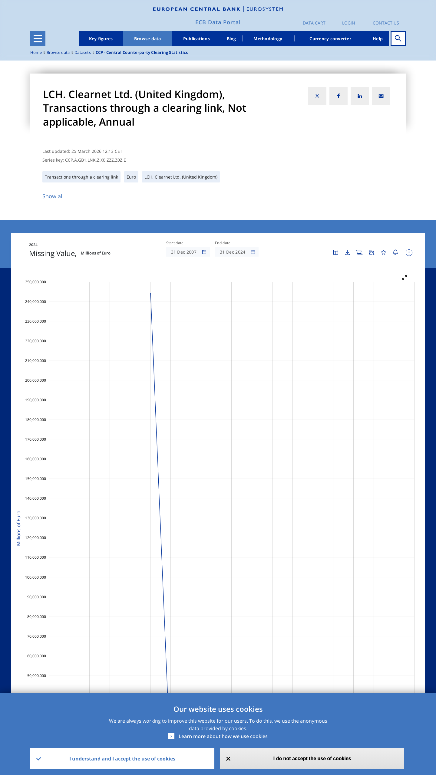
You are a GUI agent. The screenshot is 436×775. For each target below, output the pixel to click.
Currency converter (330, 38)
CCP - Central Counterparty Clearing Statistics (142, 52)
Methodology (267, 38)
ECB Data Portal (218, 22)
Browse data (147, 38)
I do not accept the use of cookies (312, 758)
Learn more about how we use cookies (223, 736)
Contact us (386, 23)
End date (223, 243)
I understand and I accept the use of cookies (122, 758)
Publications (196, 38)
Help (378, 38)
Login (348, 23)
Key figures (101, 38)
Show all (53, 196)
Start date (175, 243)
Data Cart (314, 23)
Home (36, 52)
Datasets (82, 52)
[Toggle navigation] (37, 38)
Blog (231, 38)
